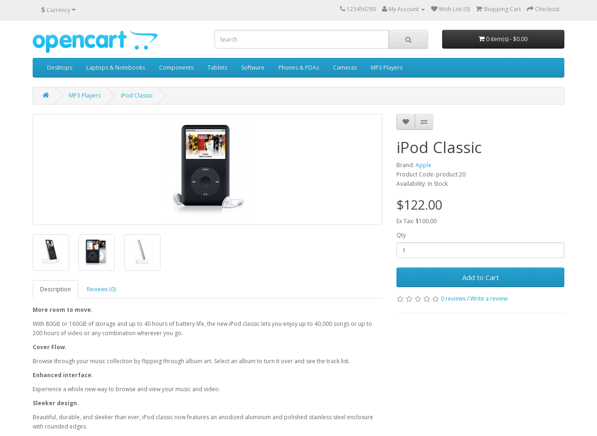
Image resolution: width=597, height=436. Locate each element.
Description (55, 289)
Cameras (345, 67)
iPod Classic (137, 95)
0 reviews (453, 298)
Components (176, 67)
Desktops (59, 67)
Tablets (217, 67)
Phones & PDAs (298, 67)
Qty (401, 235)
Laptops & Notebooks (115, 67)
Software (252, 67)
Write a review (488, 298)
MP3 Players (387, 67)
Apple (423, 165)
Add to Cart (480, 277)
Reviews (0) (101, 289)
